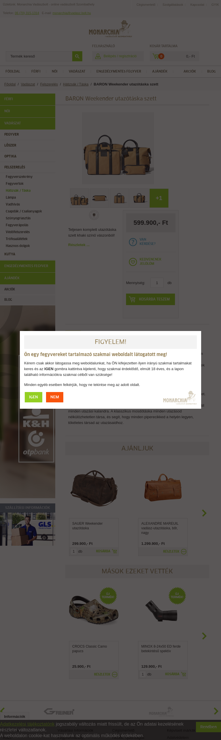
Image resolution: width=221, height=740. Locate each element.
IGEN (33, 397)
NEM (54, 397)
